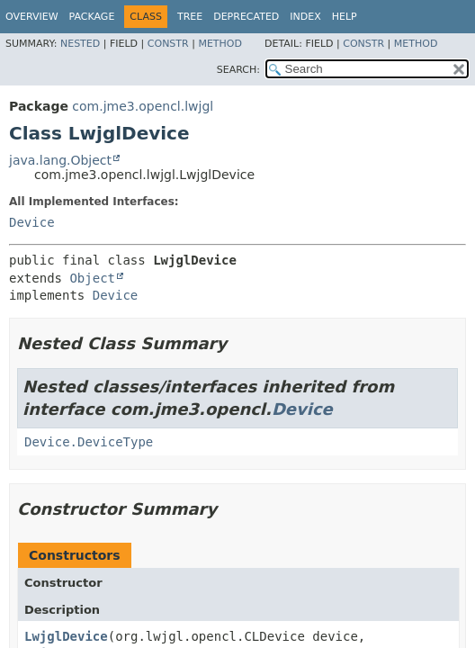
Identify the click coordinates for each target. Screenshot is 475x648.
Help (344, 16)
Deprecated (246, 16)
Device (32, 222)
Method (220, 44)
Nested (80, 44)
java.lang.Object (60, 160)
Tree (189, 16)
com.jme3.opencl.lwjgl (142, 106)
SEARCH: (238, 70)
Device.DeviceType (88, 442)
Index (305, 16)
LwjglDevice (66, 636)
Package (92, 16)
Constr (168, 44)
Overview (31, 16)
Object (92, 278)
